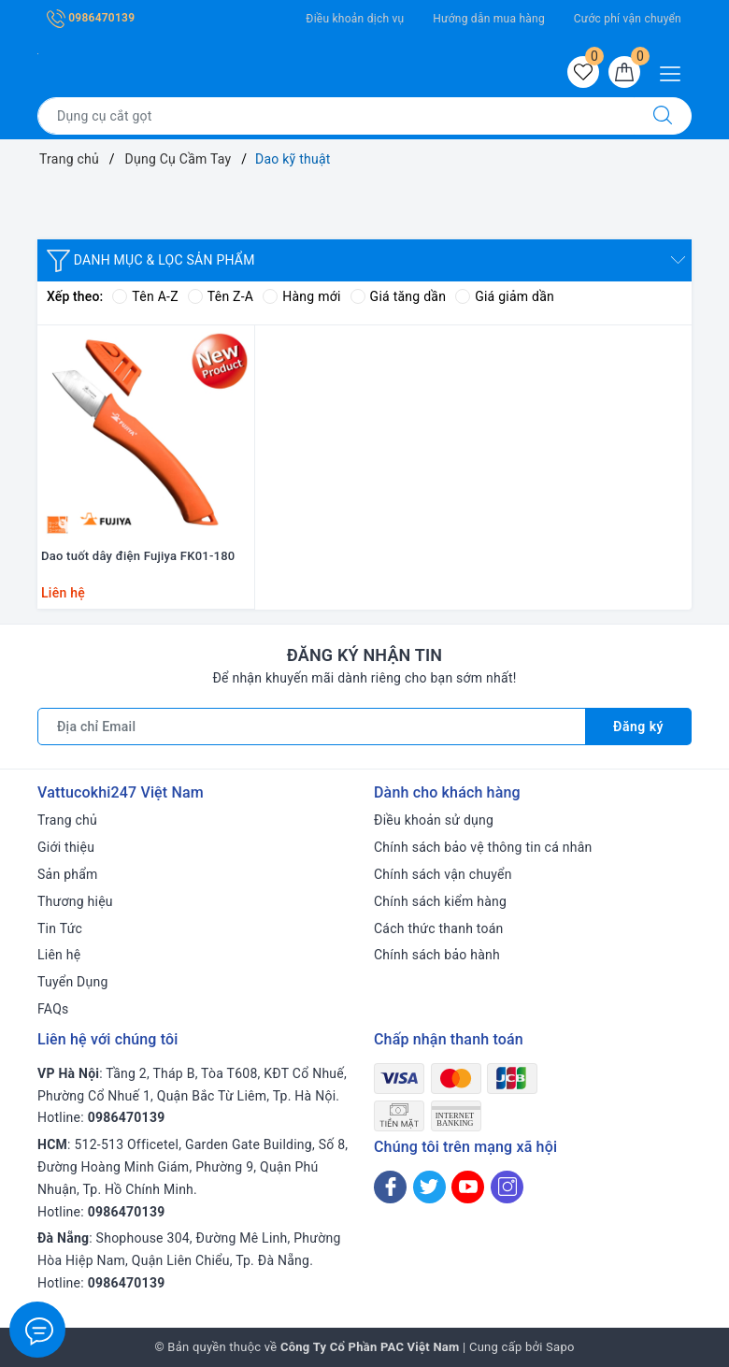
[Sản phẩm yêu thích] (583, 72)
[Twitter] (429, 1187)
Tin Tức (59, 928)
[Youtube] (467, 1187)
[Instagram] (507, 1187)
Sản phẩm (67, 874)
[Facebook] (390, 1187)
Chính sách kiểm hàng (440, 901)
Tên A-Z (145, 296)
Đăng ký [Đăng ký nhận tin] (638, 726)
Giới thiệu (65, 847)
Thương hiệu (75, 901)
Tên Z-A (220, 296)
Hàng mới (301, 296)
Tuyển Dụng (72, 981)
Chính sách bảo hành (437, 954)
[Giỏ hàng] (624, 72)
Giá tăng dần (398, 296)
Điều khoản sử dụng (433, 820)
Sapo (560, 1347)
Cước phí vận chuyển (627, 18)
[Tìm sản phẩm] (336, 116)
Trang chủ (67, 820)
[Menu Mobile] (675, 71)
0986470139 (91, 17)
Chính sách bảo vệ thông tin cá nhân (483, 847)
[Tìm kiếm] (663, 116)
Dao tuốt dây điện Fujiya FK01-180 (138, 556)
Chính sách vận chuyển (443, 874)
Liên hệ (58, 954)
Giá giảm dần (504, 296)
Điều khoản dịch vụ (355, 18)
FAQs (53, 1008)
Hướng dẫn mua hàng (489, 18)
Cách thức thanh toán (439, 928)
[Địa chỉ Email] (311, 726)
